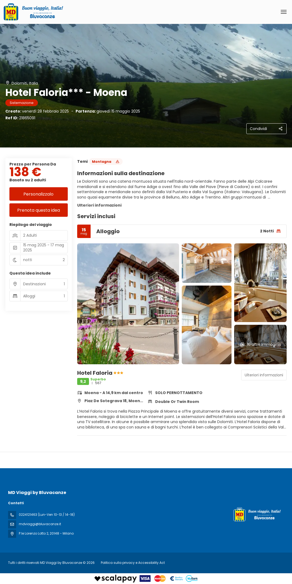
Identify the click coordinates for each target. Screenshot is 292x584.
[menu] (283, 12)
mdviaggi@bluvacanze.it (40, 524)
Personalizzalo (38, 194)
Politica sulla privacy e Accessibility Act (133, 562)
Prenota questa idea (38, 210)
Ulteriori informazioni (99, 205)
